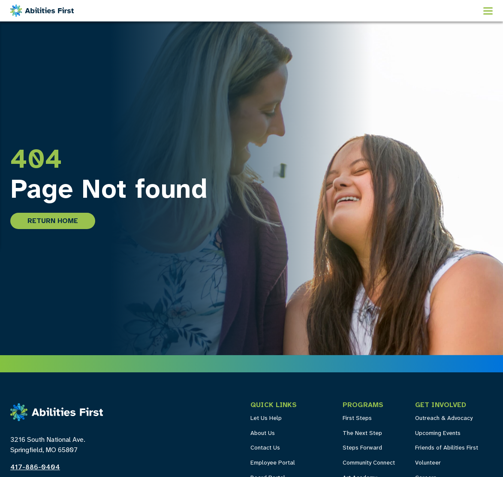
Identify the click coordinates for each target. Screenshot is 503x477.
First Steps (357, 418)
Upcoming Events (438, 433)
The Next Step (362, 433)
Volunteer (428, 463)
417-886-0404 (35, 467)
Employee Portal (272, 463)
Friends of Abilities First (446, 448)
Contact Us (265, 448)
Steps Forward (362, 448)
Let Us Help (266, 418)
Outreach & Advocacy (444, 418)
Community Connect (369, 463)
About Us (262, 433)
